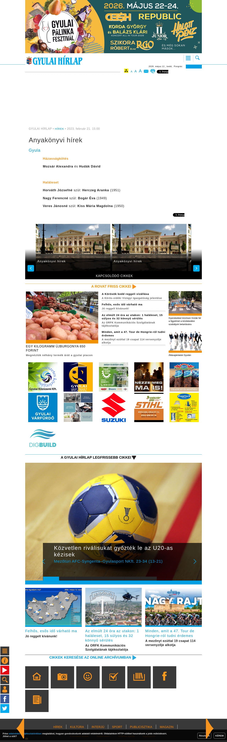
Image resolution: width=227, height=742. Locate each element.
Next (197, 565)
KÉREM (219, 735)
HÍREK (59, 128)
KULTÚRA (77, 728)
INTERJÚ (98, 728)
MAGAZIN (166, 728)
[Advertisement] (113, 100)
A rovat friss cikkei (110, 286)
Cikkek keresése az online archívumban (88, 659)
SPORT (117, 728)
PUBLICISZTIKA (141, 728)
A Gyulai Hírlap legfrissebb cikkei (94, 458)
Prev (48, 565)
